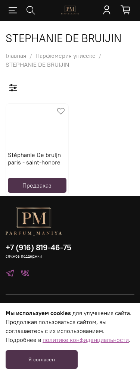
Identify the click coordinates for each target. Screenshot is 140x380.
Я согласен (41, 359)
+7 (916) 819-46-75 (38, 247)
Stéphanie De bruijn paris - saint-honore (34, 158)
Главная (16, 55)
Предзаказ (37, 185)
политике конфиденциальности (86, 339)
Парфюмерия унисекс (65, 55)
